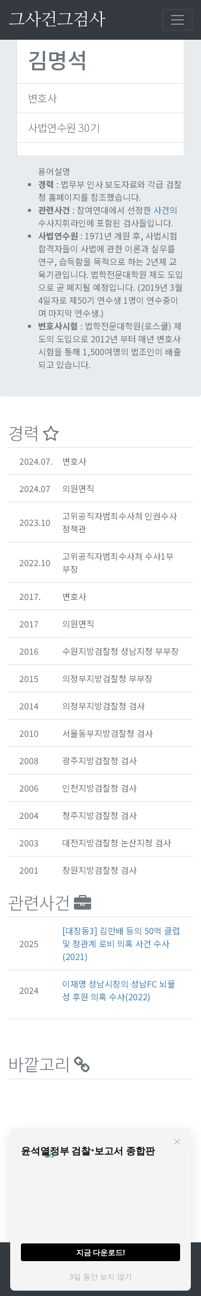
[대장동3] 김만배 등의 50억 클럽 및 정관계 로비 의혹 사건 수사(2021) (121, 943)
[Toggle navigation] (177, 20)
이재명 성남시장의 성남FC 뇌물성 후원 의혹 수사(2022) (118, 990)
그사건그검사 (57, 19)
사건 (161, 209)
